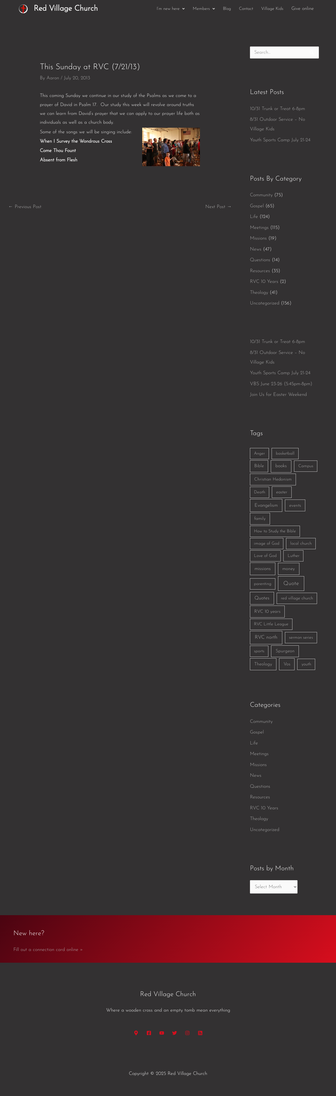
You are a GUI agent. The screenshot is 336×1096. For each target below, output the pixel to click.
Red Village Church (66, 9)
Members (204, 9)
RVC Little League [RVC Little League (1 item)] (271, 624)
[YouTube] (161, 1033)
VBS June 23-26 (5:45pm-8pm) (281, 384)
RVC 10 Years (264, 281)
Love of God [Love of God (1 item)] (265, 556)
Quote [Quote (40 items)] (291, 583)
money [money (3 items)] (288, 569)
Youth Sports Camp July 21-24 (280, 140)
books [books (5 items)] (281, 466)
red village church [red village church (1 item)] (297, 598)
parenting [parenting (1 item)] (262, 584)
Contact (246, 9)
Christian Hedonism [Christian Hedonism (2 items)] (273, 479)
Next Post (218, 206)
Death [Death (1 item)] (259, 492)
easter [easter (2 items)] (281, 492)
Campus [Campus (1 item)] (305, 466)
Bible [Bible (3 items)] (259, 466)
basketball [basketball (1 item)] (285, 453)
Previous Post (24, 206)
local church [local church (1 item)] (301, 543)
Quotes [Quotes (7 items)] (261, 598)
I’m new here (171, 9)
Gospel (257, 206)
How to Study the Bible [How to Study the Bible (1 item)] (275, 531)
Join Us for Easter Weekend (278, 394)
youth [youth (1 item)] (306, 664)
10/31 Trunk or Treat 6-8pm (277, 108)
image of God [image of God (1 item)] (266, 543)
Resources (260, 271)
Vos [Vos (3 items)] (287, 664)
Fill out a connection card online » (48, 949)
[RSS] (200, 1033)
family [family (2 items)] (260, 518)
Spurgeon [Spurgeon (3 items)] (285, 651)
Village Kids (272, 9)
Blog (227, 9)
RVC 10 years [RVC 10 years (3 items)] (267, 611)
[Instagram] (187, 1033)
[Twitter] (174, 1033)
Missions (258, 238)
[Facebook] (148, 1033)
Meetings (259, 227)
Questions (260, 260)
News (255, 249)
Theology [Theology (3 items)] (263, 664)
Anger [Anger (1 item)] (259, 453)
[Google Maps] (136, 1033)
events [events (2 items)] (295, 505)
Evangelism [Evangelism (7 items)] (266, 505)
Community (261, 195)
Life (254, 216)
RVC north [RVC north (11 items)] (266, 637)
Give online (302, 8)
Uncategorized (264, 303)
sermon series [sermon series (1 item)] (301, 637)
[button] (171, 9)
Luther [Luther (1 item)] (293, 556)
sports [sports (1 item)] (259, 651)
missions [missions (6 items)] (262, 568)
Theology (259, 292)
